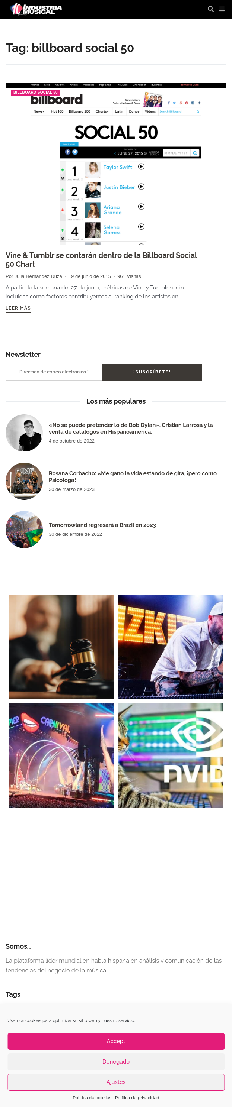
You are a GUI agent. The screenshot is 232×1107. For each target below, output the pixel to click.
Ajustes (116, 1082)
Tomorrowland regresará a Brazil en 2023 (102, 525)
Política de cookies (92, 1097)
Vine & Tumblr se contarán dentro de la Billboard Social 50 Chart (101, 260)
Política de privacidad (137, 1097)
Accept (116, 1041)
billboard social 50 (35, 92)
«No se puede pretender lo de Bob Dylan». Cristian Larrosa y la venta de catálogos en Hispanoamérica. (131, 428)
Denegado (116, 1061)
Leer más (18, 308)
